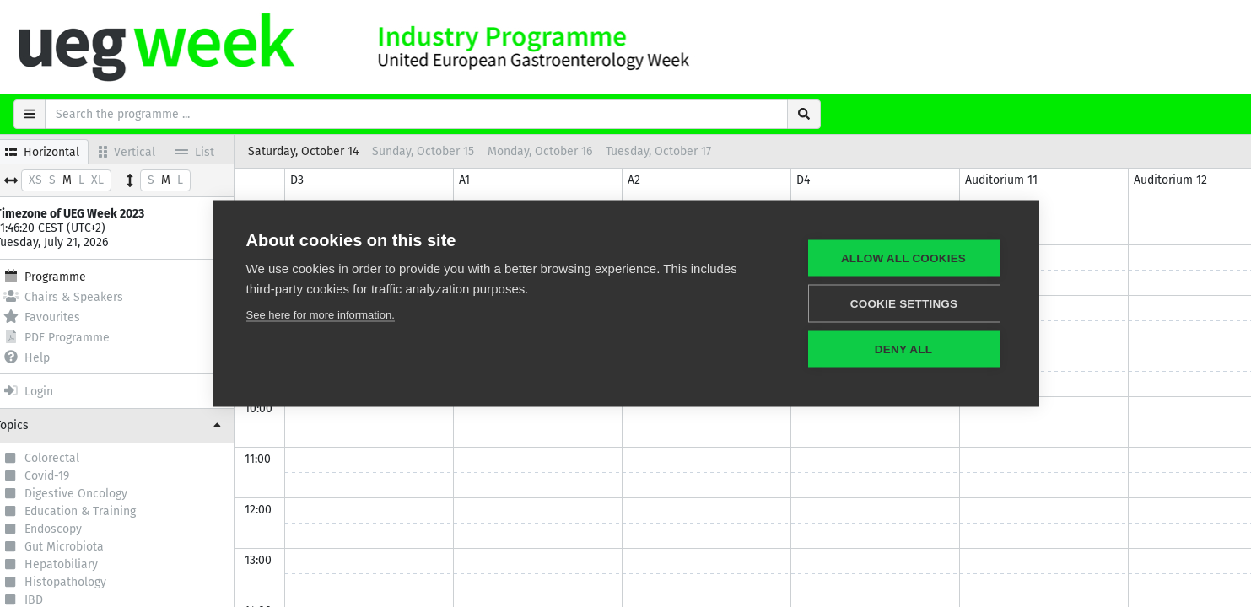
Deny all (903, 349)
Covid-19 (65, 476)
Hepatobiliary (79, 565)
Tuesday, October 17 (677, 151)
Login (46, 391)
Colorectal (70, 458)
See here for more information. (320, 315)
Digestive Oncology (94, 494)
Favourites (60, 317)
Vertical (145, 151)
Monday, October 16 (558, 151)
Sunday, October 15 (442, 151)
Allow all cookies (903, 258)
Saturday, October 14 (322, 151)
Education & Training (98, 511)
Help (44, 357)
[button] (126, 425)
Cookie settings (904, 304)
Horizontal (61, 151)
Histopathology (84, 583)
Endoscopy (71, 529)
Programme (63, 276)
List (213, 151)
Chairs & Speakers (81, 296)
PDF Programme (74, 337)
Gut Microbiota (82, 547)
